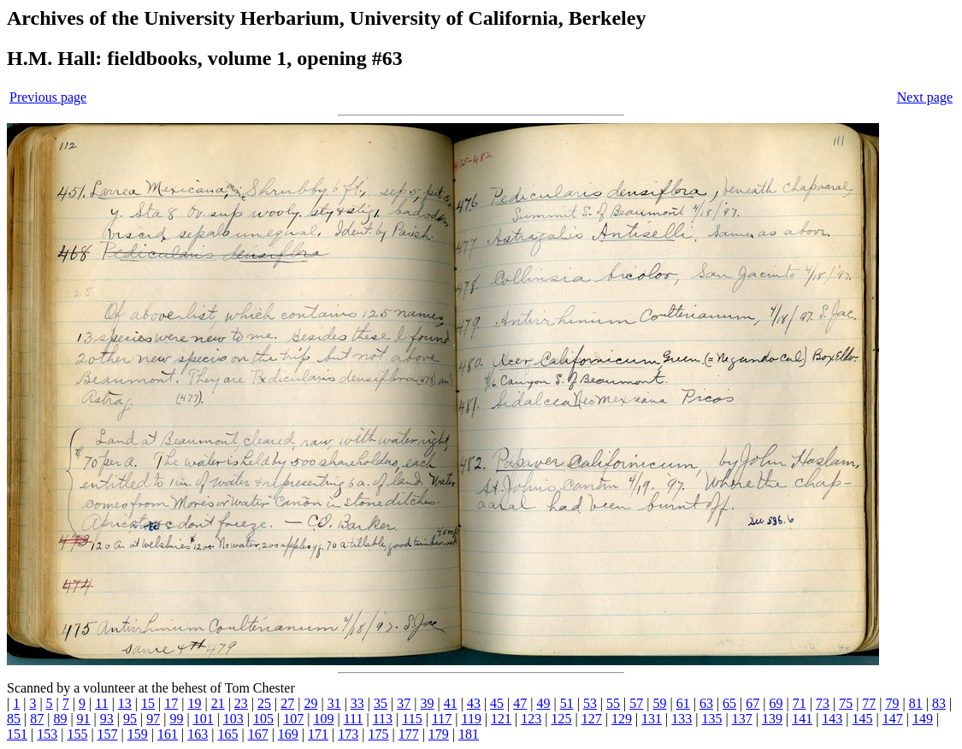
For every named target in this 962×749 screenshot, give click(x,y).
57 (636, 703)
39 (427, 703)
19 (194, 703)
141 (802, 718)
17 (171, 703)
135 (712, 718)
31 (334, 703)
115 (412, 718)
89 (60, 718)
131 (651, 718)
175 (378, 734)
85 (14, 718)
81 (916, 703)
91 (84, 718)
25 (264, 703)
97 (153, 718)
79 (893, 703)
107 (293, 718)
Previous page (47, 97)
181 (468, 734)
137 (742, 718)
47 (520, 703)
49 (543, 703)
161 (167, 734)
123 (531, 718)
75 (846, 703)
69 (776, 703)
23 (241, 703)
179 (438, 734)
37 (403, 703)
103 (233, 718)
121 (501, 718)
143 (832, 718)
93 (107, 718)
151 (17, 734)
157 (107, 734)
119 (471, 718)
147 (892, 718)
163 (197, 734)
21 (218, 703)
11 (101, 703)
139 (772, 718)
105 (263, 718)
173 (348, 734)
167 (258, 734)
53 (590, 703)
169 (288, 734)
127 (591, 718)
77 (869, 703)
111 (353, 718)
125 (562, 718)
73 (822, 703)
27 (287, 703)
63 (706, 703)
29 (310, 703)
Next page (925, 97)
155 (77, 734)
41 (450, 703)
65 (729, 703)
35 (380, 703)
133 (681, 718)
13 (125, 703)
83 (939, 703)
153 (47, 734)
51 (567, 703)
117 (441, 718)
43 (474, 703)
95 (130, 718)
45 (497, 703)
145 (863, 718)
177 (408, 734)
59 (660, 703)
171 (318, 734)
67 (752, 703)
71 (799, 703)
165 (227, 734)
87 (37, 718)
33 (357, 703)
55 (613, 703)
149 (922, 718)
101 (203, 718)
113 (382, 718)
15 (148, 703)
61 (683, 703)
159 (137, 734)
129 (621, 718)
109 (323, 718)
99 (176, 718)
